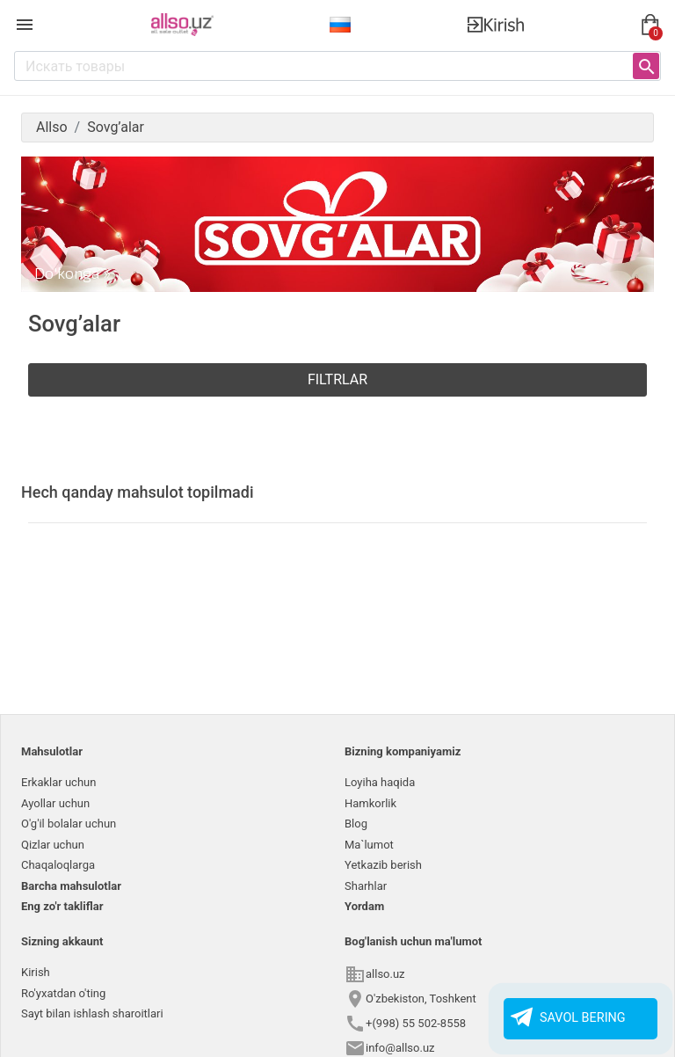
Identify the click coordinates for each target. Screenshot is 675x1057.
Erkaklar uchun (58, 782)
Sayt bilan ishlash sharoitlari (92, 1013)
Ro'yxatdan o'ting (63, 993)
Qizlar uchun (52, 844)
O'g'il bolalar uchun (68, 823)
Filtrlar (337, 379)
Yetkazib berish (383, 864)
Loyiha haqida (380, 782)
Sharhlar (366, 886)
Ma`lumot (369, 844)
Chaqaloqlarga (58, 864)
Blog (356, 823)
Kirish (35, 972)
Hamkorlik (370, 803)
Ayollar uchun (55, 803)
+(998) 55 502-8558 (416, 1023)
